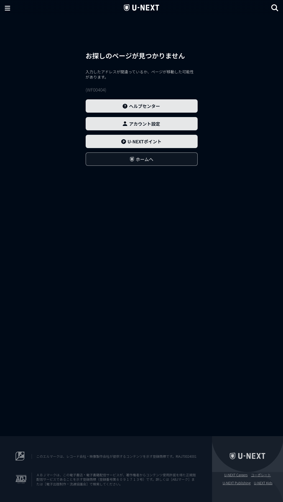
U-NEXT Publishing (237, 483)
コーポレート (261, 475)
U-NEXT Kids (263, 483)
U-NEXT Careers (236, 475)
